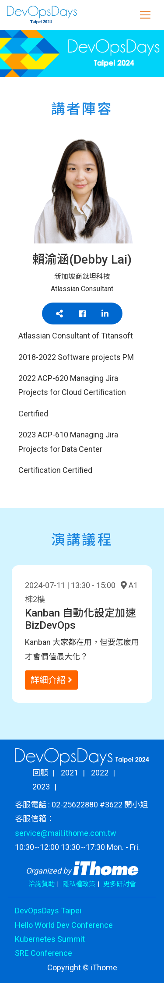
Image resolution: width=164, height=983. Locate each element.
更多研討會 (119, 884)
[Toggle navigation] (145, 15)
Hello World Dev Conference (64, 925)
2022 (99, 772)
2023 (41, 786)
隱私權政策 (79, 884)
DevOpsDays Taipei (48, 910)
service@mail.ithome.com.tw (65, 833)
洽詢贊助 (41, 884)
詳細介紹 (51, 680)
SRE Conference (43, 953)
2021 (69, 772)
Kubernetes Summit (50, 939)
